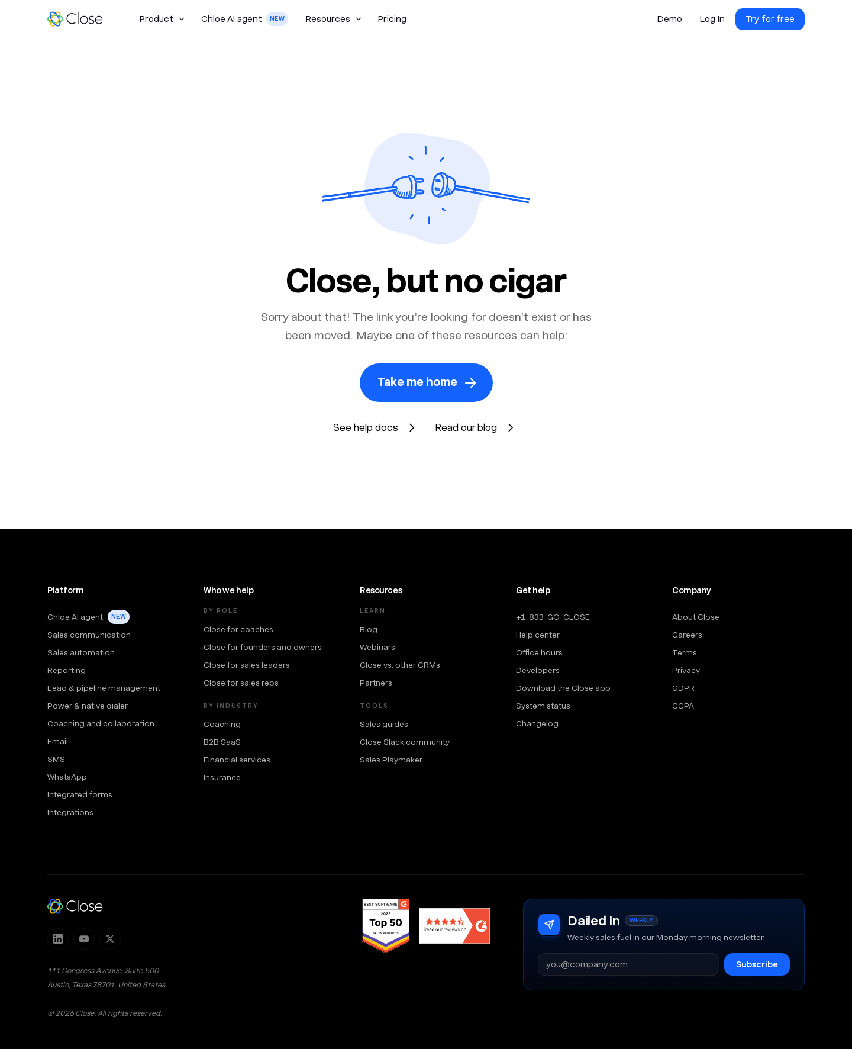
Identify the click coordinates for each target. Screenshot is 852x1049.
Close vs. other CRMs (400, 665)
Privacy (686, 670)
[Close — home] (75, 906)
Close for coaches (238, 629)
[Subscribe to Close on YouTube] (84, 939)
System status (543, 705)
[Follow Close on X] (110, 939)
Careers (687, 634)
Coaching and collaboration (100, 723)
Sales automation (81, 652)
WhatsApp (67, 776)
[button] (162, 18)
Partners (376, 682)
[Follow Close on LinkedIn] (58, 939)
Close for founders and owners (263, 647)
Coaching (222, 724)
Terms (684, 652)
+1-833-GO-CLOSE (553, 617)
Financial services (237, 759)
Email (57, 741)
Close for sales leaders (247, 665)
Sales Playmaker (391, 759)
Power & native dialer (87, 705)
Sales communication (89, 634)
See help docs (365, 427)
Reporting (66, 670)
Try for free (770, 19)
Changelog (537, 723)
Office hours (539, 652)
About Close (695, 617)
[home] (80, 19)
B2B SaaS (222, 741)
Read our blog (466, 427)
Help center (538, 634)
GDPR (683, 688)
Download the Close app (563, 688)
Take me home (417, 382)
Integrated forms (79, 794)
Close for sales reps (241, 682)
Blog (368, 629)
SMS (56, 759)
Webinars (377, 647)
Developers (538, 670)
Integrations (70, 812)
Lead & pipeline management (103, 688)
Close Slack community (405, 741)
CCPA (683, 705)
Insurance (222, 777)
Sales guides (384, 724)
